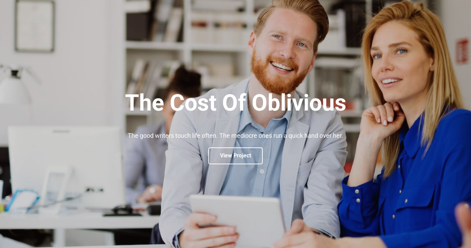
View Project (235, 155)
